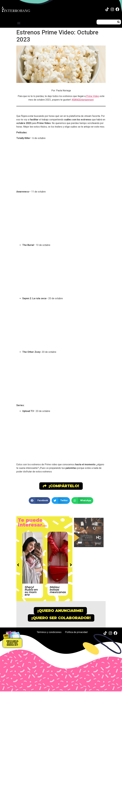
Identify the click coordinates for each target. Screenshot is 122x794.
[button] (18, 22)
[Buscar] (118, 22)
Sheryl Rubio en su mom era (31, 590)
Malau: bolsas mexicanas (58, 589)
